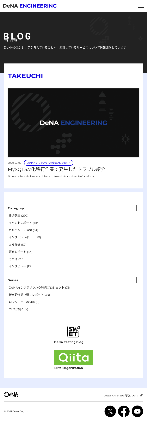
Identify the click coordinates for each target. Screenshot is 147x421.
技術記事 (18, 215)
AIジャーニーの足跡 (24, 302)
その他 (16, 259)
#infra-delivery (86, 176)
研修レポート (21, 252)
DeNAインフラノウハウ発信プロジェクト (49, 162)
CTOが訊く (18, 309)
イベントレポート (24, 223)
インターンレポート (25, 237)
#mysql (58, 176)
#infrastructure (16, 176)
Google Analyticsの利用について (120, 395)
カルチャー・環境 (23, 230)
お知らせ (18, 244)
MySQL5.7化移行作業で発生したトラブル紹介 (56, 169)
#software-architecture (39, 176)
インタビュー (20, 266)
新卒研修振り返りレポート (29, 295)
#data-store (70, 176)
